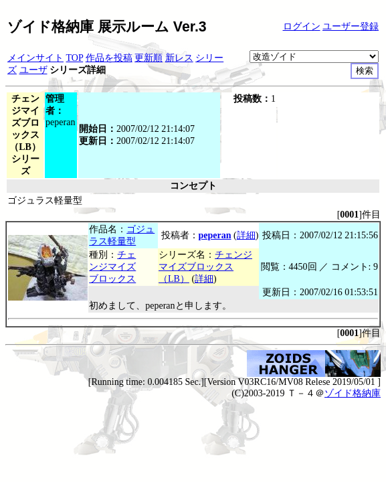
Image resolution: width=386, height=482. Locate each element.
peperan (215, 235)
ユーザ (33, 70)
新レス (179, 58)
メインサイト (35, 58)
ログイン (301, 26)
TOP (75, 58)
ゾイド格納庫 (352, 393)
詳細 (246, 235)
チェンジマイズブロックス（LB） (205, 267)
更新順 (148, 58)
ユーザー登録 (350, 26)
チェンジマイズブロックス (112, 267)
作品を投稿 (109, 58)
